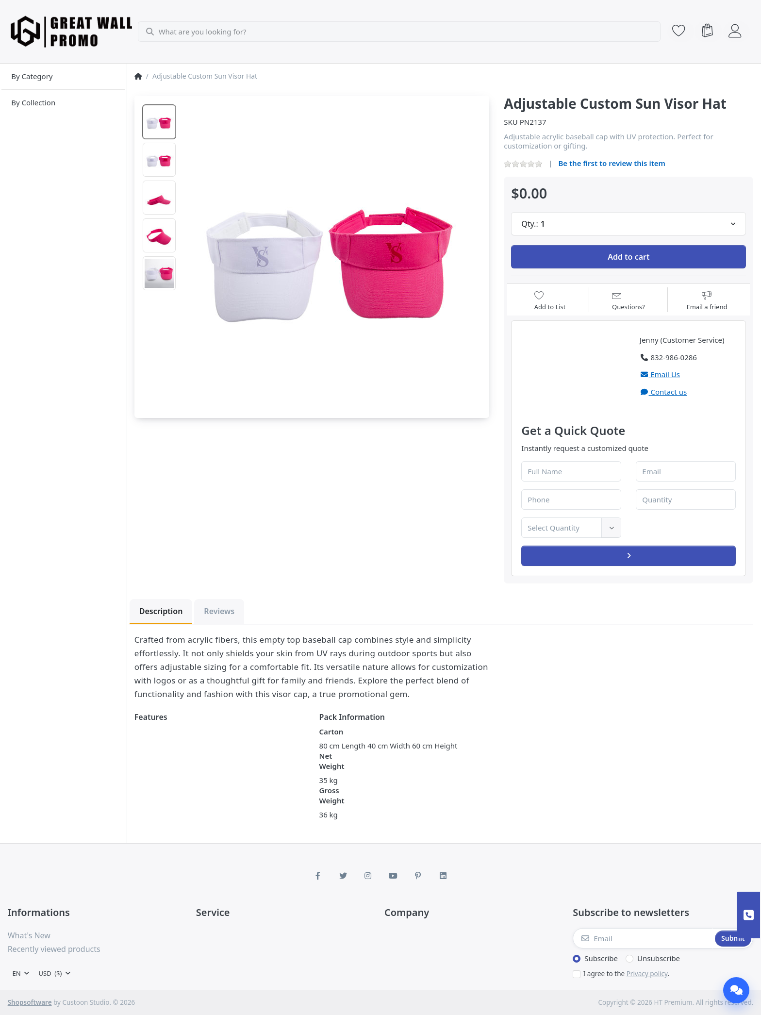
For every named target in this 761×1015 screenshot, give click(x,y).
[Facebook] (318, 875)
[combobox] (400, 31)
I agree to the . (626, 973)
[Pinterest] (418, 875)
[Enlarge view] (333, 252)
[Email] (643, 938)
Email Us (660, 374)
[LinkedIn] (443, 875)
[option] (159, 122)
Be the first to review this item (611, 163)
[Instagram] (368, 875)
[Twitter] (343, 875)
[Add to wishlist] (550, 300)
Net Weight (332, 761)
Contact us (663, 392)
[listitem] (333, 252)
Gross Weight (332, 795)
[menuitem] (63, 77)
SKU (511, 122)
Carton (331, 731)
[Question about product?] (628, 300)
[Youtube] (393, 875)
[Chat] (736, 990)
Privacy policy (647, 973)
